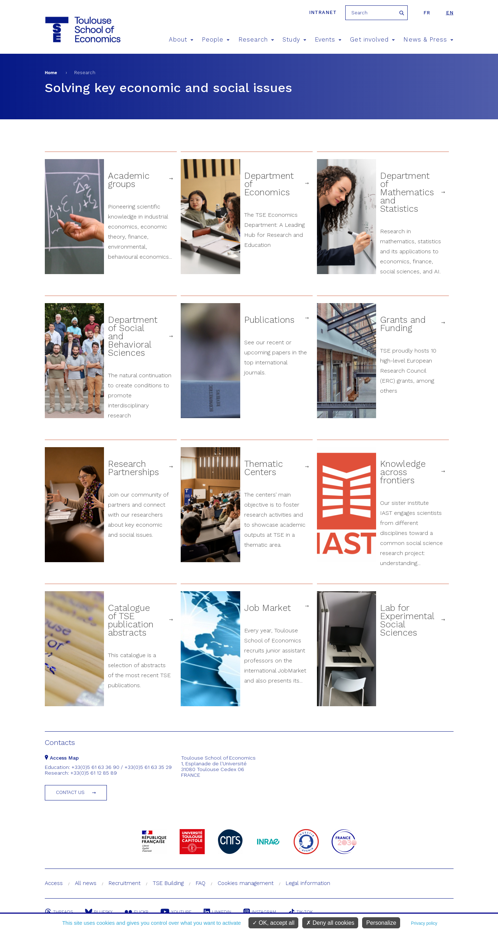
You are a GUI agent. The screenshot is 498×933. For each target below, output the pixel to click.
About (181, 39)
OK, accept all (273, 923)
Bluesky (99, 912)
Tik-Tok (300, 912)
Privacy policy (424, 923)
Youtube (176, 912)
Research (256, 39)
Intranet (323, 12)
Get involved (372, 39)
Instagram (259, 912)
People (216, 39)
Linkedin (217, 912)
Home (51, 72)
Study (294, 39)
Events (328, 39)
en (450, 12)
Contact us (70, 792)
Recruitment (125, 883)
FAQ (200, 883)
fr (426, 12)
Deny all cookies (330, 923)
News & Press (428, 39)
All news (85, 883)
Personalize (381, 923)
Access (54, 883)
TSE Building (168, 883)
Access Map (62, 758)
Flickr (136, 911)
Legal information (308, 883)
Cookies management (246, 883)
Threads (59, 912)
